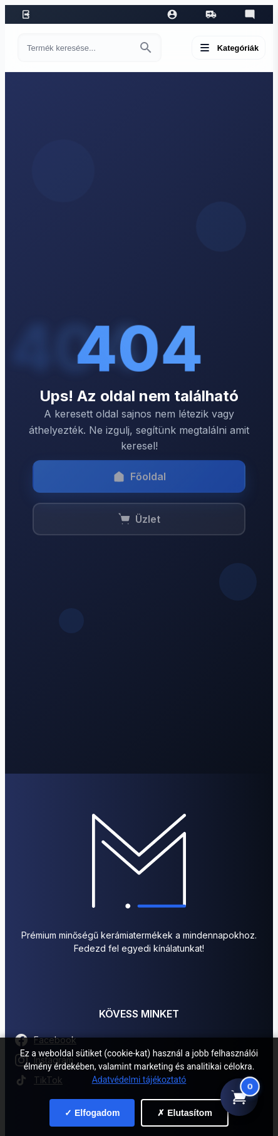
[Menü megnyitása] (228, 48)
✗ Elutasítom (184, 1113)
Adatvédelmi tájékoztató (139, 1080)
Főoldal (139, 481)
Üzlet (139, 524)
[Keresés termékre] (78, 47)
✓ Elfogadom (92, 1113)
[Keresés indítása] (146, 47)
